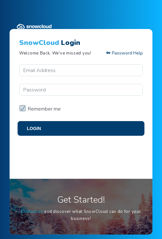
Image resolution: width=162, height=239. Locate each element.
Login (34, 128)
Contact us (32, 211)
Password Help (124, 53)
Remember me (44, 108)
